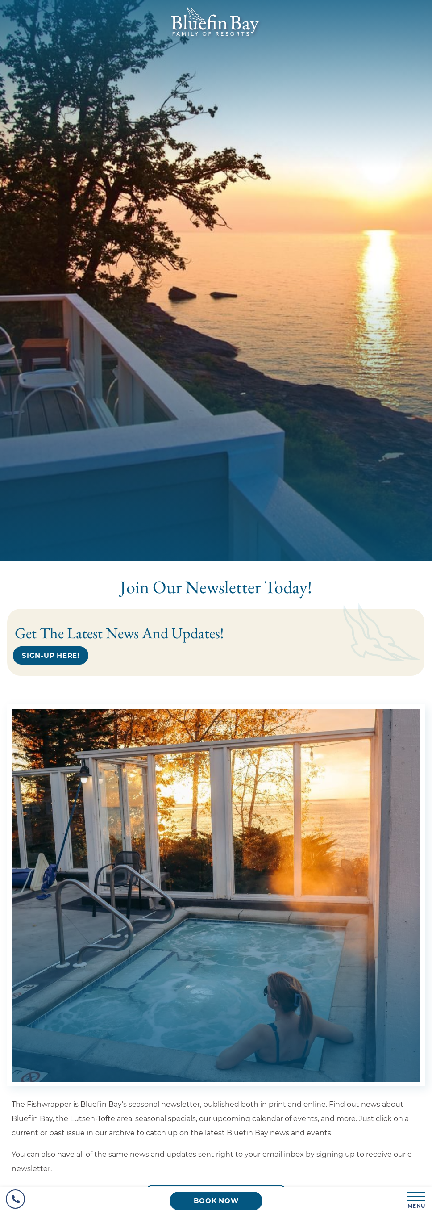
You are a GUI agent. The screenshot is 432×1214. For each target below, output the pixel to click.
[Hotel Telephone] (15, 1200)
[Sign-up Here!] (50, 655)
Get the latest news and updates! (119, 633)
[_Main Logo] (216, 38)
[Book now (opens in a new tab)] (216, 1201)
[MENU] (416, 1200)
